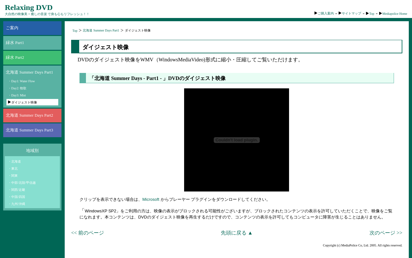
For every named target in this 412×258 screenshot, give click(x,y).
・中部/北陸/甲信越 (22, 182)
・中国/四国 (16, 197)
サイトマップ (350, 13)
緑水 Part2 (15, 57)
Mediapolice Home (393, 13)
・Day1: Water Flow (21, 81)
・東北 (13, 168)
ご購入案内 (324, 13)
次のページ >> (386, 233)
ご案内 (12, 27)
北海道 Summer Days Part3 (29, 130)
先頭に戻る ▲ (237, 233)
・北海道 (14, 161)
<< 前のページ (87, 233)
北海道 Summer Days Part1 (29, 72)
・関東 (13, 175)
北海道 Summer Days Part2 (29, 115)
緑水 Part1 (15, 42)
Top (370, 13)
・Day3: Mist (17, 95)
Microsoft (150, 199)
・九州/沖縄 (16, 204)
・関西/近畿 (16, 189)
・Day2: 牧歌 (17, 88)
